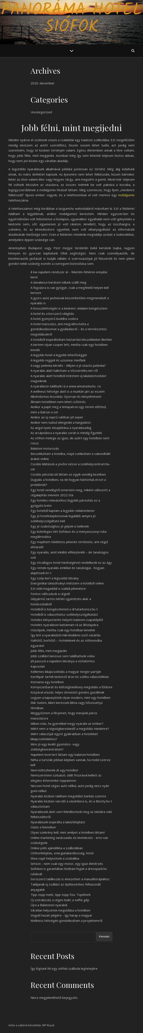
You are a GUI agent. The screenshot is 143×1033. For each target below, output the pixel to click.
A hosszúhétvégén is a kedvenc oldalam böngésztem (69, 308)
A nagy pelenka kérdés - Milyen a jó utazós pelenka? (68, 365)
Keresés (104, 936)
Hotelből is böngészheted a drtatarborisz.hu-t (64, 609)
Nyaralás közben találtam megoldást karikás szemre (68, 796)
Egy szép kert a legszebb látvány (55, 578)
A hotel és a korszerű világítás (52, 313)
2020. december (43, 83)
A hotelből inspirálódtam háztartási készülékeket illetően (71, 339)
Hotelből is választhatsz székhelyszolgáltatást (64, 614)
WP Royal (48, 1025)
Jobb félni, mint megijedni (49, 651)
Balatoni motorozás (45, 448)
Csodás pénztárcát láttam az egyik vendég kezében (68, 474)
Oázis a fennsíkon (43, 827)
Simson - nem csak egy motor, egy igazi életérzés (67, 863)
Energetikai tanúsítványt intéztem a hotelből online (67, 583)
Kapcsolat (38, 666)
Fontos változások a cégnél (50, 594)
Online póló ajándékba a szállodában (57, 848)
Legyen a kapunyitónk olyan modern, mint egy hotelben (70, 697)
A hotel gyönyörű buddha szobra (54, 318)
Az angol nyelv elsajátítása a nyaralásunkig (61, 428)
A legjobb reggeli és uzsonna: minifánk (58, 360)
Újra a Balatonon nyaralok (49, 905)
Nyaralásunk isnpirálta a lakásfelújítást (58, 822)
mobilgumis (126, 195)
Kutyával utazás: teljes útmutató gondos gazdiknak (67, 692)
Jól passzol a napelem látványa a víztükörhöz (63, 661)
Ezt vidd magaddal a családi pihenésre (58, 588)
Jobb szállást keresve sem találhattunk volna (63, 656)
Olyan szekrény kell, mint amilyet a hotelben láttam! (68, 832)
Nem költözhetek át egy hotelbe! (54, 770)
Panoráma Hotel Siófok (71, 18)
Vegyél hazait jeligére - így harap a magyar (61, 915)
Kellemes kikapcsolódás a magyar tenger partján (66, 671)
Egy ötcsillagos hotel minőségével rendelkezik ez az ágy (71, 562)
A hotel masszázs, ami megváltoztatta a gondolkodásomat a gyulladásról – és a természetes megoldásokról (69, 329)
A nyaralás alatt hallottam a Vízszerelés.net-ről (64, 370)
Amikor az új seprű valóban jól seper (57, 417)
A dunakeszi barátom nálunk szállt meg (58, 282)
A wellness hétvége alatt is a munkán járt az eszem (68, 391)
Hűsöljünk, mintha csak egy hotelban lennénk (63, 630)
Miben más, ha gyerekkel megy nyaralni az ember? (67, 723)
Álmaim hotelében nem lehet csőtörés (58, 402)
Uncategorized (41, 112)
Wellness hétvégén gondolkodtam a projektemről (66, 920)
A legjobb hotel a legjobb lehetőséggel (59, 355)
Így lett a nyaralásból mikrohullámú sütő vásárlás (66, 635)
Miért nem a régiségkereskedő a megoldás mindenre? (70, 728)
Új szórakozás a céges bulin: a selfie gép (60, 900)
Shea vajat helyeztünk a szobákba (55, 858)
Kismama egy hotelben (47, 682)
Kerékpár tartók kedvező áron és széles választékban (70, 677)
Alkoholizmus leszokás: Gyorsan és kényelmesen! (66, 396)
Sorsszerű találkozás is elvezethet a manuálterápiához (70, 879)
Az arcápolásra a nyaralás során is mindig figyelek (66, 433)
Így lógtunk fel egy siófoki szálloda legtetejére (64, 968)
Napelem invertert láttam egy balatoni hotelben (65, 754)
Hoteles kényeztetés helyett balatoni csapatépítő (67, 620)
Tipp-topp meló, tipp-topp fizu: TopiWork (61, 894)
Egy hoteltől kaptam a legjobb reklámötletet (63, 510)
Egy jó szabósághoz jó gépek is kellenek (60, 526)
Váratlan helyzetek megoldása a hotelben (60, 910)
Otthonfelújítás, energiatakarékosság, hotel (62, 853)
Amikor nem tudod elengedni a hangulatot (61, 422)
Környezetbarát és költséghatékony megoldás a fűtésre (71, 687)
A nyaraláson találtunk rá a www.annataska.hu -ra (66, 386)
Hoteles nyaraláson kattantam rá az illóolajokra (64, 625)
